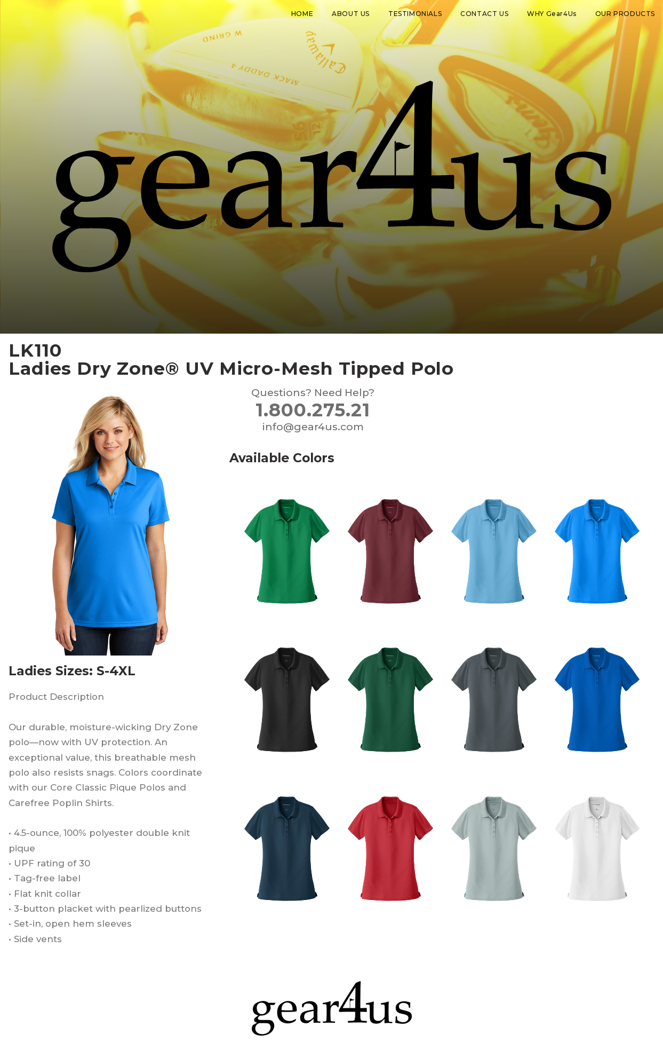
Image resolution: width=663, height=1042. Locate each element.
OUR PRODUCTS (625, 14)
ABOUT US (351, 14)
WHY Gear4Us (552, 14)
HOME (302, 14)
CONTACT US (484, 14)
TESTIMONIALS (415, 14)
